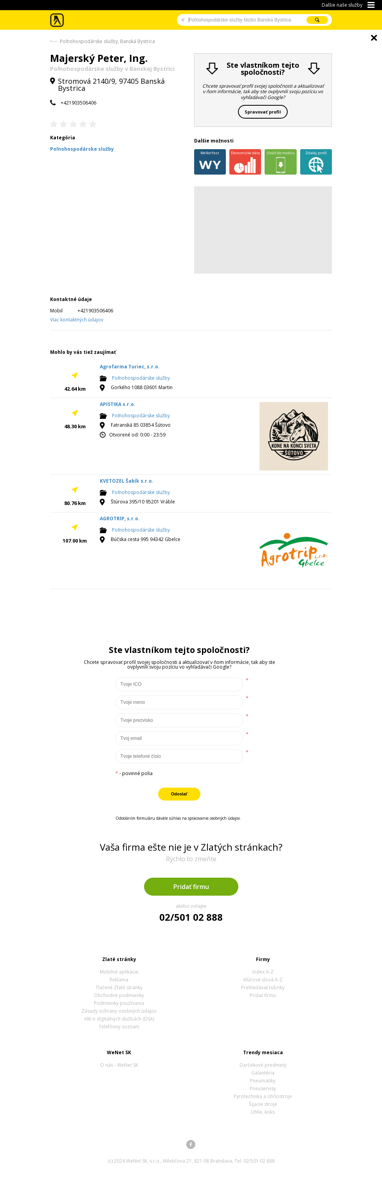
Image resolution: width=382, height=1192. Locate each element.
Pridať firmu (191, 886)
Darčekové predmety (263, 1065)
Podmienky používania (119, 1003)
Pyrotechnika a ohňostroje (263, 1096)
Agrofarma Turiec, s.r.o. (130, 366)
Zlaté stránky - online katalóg (57, 20)
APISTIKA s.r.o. (117, 404)
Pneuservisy (263, 1088)
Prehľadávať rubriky (263, 987)
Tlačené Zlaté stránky (119, 987)
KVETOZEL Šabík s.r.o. (126, 481)
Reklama (119, 979)
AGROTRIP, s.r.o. (120, 518)
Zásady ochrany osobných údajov (119, 1011)
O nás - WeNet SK (119, 1065)
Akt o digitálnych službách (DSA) (119, 1018)
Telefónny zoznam (119, 1026)
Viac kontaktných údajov (76, 319)
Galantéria (262, 1072)
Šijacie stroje (263, 1104)
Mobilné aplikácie (119, 971)
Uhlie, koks (263, 1112)
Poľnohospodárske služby (141, 378)
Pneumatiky (263, 1080)
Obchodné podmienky (119, 995)
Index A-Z (263, 971)
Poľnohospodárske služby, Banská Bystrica (107, 41)
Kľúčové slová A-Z (263, 979)
